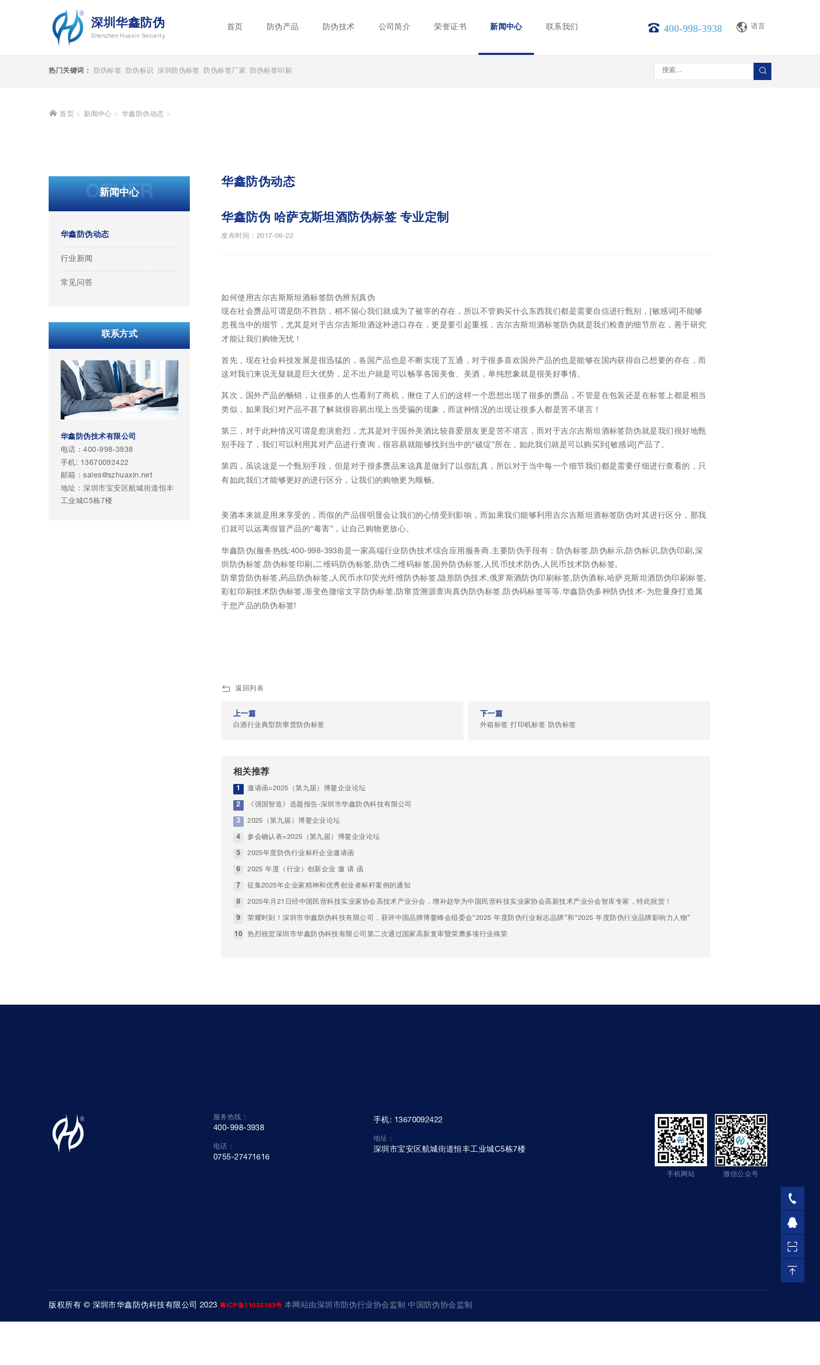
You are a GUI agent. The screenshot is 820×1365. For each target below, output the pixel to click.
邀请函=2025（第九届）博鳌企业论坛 (306, 990)
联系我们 (562, 27)
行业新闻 (77, 461)
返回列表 (242, 891)
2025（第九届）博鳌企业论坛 (293, 1023)
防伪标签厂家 (224, 71)
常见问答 (77, 485)
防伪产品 (283, 27)
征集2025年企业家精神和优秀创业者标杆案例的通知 (329, 1088)
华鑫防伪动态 (143, 316)
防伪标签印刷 (271, 71)
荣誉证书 (450, 27)
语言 (750, 27)
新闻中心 (506, 27)
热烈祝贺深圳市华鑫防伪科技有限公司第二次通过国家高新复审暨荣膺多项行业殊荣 (377, 1136)
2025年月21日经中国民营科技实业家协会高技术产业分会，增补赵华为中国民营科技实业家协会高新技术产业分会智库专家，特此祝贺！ (459, 1103)
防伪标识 (140, 71)
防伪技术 (339, 27)
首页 (235, 27)
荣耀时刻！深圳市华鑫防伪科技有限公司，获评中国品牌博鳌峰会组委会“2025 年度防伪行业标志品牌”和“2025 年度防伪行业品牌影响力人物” (469, 1120)
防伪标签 (108, 71)
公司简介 (395, 27)
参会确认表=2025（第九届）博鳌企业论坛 (313, 1039)
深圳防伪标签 (178, 71)
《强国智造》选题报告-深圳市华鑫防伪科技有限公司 (329, 1007)
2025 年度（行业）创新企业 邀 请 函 (305, 1071)
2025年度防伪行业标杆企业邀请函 (301, 1055)
